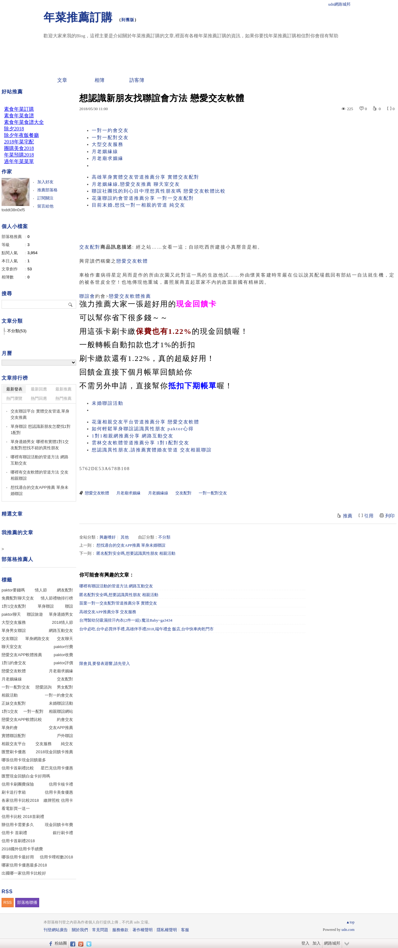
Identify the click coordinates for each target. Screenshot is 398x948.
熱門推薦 (63, 398)
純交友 (67, 743)
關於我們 (80, 929)
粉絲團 (61, 943)
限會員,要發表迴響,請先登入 (104, 663)
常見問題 (100, 929)
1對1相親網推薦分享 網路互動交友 (133, 435)
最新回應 (39, 389)
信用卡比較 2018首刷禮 (23, 816)
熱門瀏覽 (14, 398)
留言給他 (45, 206)
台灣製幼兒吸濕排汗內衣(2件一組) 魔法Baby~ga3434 (125, 620)
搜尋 (70, 304)
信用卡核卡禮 (61, 784)
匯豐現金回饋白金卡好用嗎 (26, 776)
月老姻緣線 (105, 151)
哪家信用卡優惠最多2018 (24, 865)
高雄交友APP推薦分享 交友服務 (107, 611)
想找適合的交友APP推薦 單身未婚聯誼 (130, 545)
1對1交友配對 (14, 606)
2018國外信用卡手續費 (22, 849)
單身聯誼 (46, 606)
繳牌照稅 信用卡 (58, 800)
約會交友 (65, 719)
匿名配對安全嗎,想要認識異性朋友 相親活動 (135, 553)
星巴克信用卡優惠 (57, 768)
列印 (390, 515)
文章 (62, 80)
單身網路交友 (37, 638)
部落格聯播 (27, 902)
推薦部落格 (47, 190)
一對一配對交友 (110, 137)
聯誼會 (87, 296)
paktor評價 (63, 663)
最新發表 (14, 389)
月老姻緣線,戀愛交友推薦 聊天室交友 (136, 184)
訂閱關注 (45, 198)
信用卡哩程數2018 (56, 857)
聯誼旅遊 (35, 614)
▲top (350, 922)
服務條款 (120, 929)
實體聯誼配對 (14, 735)
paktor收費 (63, 654)
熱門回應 (39, 398)
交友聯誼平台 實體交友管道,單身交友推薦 (40, 414)
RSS (7, 902)
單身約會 (10, 727)
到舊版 (127, 19)
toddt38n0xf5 (13, 210)
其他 (125, 537)
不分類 (164, 537)
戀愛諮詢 (43, 687)
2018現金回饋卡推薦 (54, 752)
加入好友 (45, 182)
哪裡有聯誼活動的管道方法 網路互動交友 (116, 586)
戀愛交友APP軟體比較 (22, 719)
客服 (185, 929)
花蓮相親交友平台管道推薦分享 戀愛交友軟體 (145, 421)
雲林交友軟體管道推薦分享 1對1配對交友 (140, 442)
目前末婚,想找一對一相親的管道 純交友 (138, 205)
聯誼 (69, 606)
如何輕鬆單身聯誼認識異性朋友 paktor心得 (143, 428)
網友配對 (65, 590)
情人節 (41, 590)
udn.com (347, 929)
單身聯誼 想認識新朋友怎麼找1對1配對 (41, 429)
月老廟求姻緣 (107, 158)
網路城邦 (332, 943)
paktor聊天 (11, 614)
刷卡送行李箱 (14, 792)
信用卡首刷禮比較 (18, 768)
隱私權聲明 (167, 929)
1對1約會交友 (14, 663)
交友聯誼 (10, 638)
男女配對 (65, 687)
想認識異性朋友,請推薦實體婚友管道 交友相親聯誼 (152, 449)
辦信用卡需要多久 (18, 824)
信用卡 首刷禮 (14, 832)
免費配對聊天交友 (18, 598)
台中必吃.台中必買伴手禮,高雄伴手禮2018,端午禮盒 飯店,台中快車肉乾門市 (146, 629)
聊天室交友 (12, 646)
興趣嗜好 (108, 537)
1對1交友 (10, 711)
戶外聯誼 (65, 735)
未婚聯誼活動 (107, 403)
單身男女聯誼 (14, 630)
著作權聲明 (142, 929)
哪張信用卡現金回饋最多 (24, 760)
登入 (305, 943)
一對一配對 (33, 711)
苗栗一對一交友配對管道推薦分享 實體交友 (118, 603)
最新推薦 (63, 389)
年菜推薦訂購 (78, 17)
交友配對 (89, 247)
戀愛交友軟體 (132, 261)
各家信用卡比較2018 (20, 800)
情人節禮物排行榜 (57, 598)
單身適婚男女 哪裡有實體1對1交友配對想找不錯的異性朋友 (40, 444)
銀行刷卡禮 (63, 832)
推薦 (347, 515)
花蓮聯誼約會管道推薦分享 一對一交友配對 (143, 198)
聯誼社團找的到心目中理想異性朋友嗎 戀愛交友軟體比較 (159, 191)
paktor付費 (63, 646)
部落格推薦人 (17, 559)
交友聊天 (65, 638)
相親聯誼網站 (61, 711)
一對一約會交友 (110, 130)
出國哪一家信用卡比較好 (24, 873)
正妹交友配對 (14, 703)
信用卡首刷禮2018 (18, 840)
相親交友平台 (14, 743)
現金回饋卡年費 (59, 824)
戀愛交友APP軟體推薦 (22, 654)
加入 (316, 943)
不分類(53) (16, 331)
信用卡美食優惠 (59, 792)
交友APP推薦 (61, 727)
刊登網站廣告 (56, 929)
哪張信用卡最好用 (18, 857)
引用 (368, 515)
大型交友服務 (107, 144)
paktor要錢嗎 (13, 590)
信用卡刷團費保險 (18, 784)
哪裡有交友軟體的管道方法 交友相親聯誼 (39, 475)
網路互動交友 (61, 630)
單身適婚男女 (61, 614)
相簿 (99, 80)
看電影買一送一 (16, 808)
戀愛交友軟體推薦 (130, 296)
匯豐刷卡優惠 (14, 752)
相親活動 (10, 695)
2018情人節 (62, 622)
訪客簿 (136, 80)
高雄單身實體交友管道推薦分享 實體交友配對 (145, 177)
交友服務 (43, 743)
